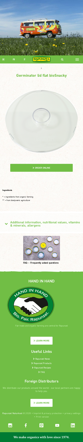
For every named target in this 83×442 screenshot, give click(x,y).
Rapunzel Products (41, 363)
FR (14, 59)
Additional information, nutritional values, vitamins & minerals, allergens (41, 224)
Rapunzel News (41, 358)
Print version (42, 416)
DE (3, 59)
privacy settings (72, 413)
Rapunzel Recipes (41, 367)
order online (41, 167)
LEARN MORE (41, 340)
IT (24, 59)
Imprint (37, 413)
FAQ (41, 372)
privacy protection (53, 413)
